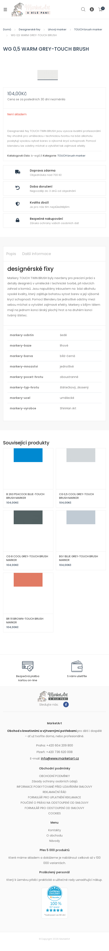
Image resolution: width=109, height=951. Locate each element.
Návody (54, 841)
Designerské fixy (29, 29)
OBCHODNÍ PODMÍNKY (54, 776)
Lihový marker (57, 29)
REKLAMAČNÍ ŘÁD (54, 792)
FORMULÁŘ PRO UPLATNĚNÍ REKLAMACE (54, 797)
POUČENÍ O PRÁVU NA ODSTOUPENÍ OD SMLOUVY (55, 803)
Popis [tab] (11, 253)
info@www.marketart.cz (60, 758)
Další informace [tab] (36, 253)
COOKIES (54, 813)
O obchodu (54, 835)
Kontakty (54, 830)
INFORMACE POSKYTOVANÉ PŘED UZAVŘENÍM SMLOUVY (54, 787)
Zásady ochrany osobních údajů (55, 781)
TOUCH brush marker (88, 29)
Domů (7, 29)
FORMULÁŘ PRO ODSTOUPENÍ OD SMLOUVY (54, 808)
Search (83, 9)
